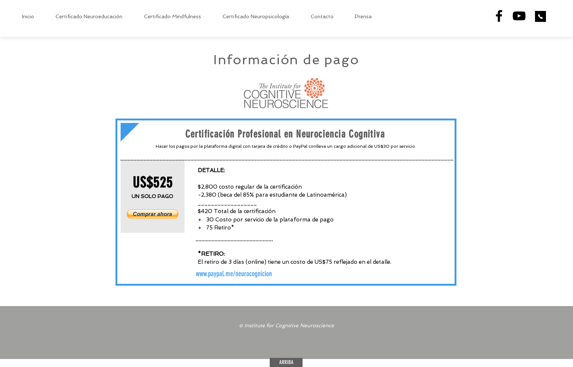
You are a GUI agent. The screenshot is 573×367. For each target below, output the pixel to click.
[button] (152, 214)
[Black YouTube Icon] (519, 16)
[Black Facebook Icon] (499, 16)
